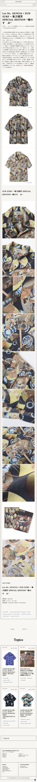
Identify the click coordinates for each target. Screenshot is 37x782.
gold (3, 771)
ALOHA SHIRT (23, 766)
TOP (35, 780)
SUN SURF (18, 1)
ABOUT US (4, 753)
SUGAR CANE (5, 767)
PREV (13, 629)
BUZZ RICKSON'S (5, 768)
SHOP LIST (4, 754)
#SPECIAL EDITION (7, 614)
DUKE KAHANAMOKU (6, 770)
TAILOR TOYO (5, 769)
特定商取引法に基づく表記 (23, 755)
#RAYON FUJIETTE (15, 616)
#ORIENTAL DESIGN (26, 614)
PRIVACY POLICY (21, 756)
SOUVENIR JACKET (24, 767)
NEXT (23, 629)
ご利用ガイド (20, 753)
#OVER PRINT (6, 616)
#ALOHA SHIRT (16, 614)
